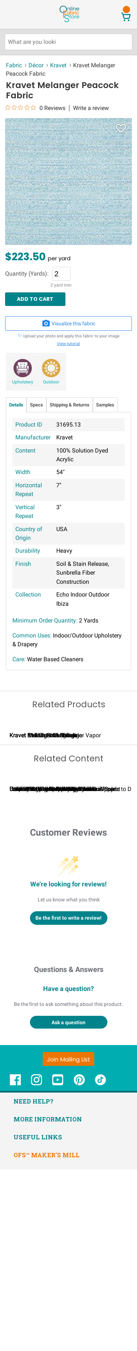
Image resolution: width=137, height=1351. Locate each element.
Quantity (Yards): (27, 274)
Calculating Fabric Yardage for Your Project (64, 970)
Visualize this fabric (69, 323)
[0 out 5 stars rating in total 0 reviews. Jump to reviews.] (35, 107)
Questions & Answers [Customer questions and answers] (68, 1150)
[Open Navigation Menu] (19, 14)
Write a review (91, 108)
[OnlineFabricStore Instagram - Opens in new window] (36, 1265)
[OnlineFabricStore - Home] (69, 21)
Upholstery (22, 382)
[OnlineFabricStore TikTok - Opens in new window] (100, 1265)
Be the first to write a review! (68, 1099)
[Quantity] (61, 274)
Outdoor (51, 382)
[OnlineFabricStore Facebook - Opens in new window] (15, 1265)
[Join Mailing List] (68, 1240)
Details (16, 405)
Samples (105, 405)
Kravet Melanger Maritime (47, 825)
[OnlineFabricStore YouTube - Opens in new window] (57, 1265)
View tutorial (68, 343)
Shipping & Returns (70, 405)
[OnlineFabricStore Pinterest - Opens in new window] (79, 1265)
